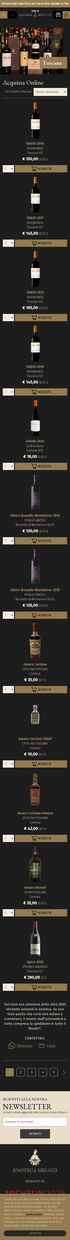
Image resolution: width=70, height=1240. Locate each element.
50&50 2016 (35, 144)
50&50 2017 (35, 218)
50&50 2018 (35, 367)
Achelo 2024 (35, 441)
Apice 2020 (35, 962)
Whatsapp (25, 1046)
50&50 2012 (35, 292)
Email (51, 1046)
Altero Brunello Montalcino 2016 (35, 516)
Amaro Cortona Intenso (35, 813)
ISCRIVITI (35, 1134)
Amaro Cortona (35, 664)
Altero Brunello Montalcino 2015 (35, 590)
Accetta (35, 1233)
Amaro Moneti (35, 888)
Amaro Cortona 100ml (35, 739)
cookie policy (34, 1214)
